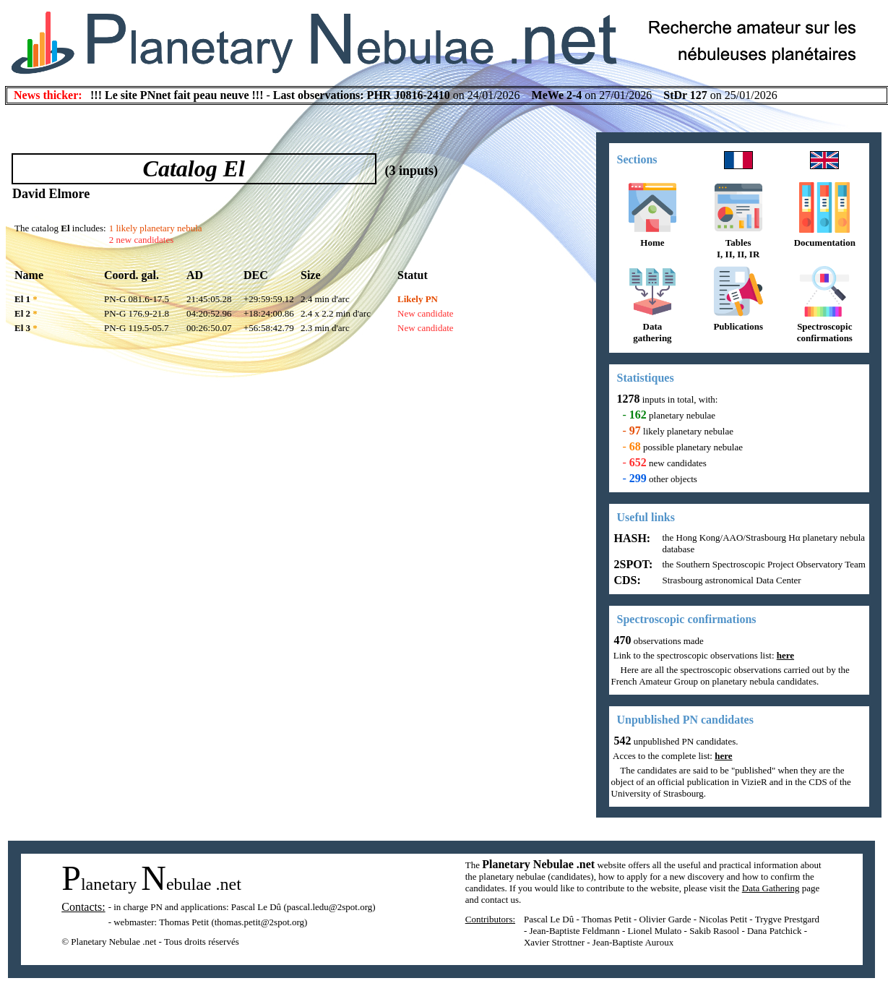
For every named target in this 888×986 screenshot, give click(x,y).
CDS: (626, 580)
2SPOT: (632, 564)
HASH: (631, 538)
